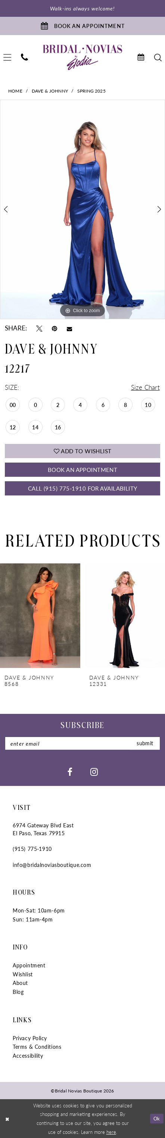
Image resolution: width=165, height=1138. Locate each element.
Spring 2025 (91, 91)
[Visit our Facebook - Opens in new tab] (69, 771)
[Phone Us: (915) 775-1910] (24, 57)
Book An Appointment (82, 470)
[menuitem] (24, 57)
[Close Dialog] (6, 1118)
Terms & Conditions (37, 1046)
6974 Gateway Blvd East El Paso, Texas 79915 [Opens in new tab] (43, 829)
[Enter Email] (82, 743)
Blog (18, 991)
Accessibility (28, 1055)
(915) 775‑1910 (32, 848)
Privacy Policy (30, 1038)
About (20, 982)
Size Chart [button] (145, 387)
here (111, 1131)
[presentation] (40, 615)
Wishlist (22, 974)
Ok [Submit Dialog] (156, 1118)
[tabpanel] (82, 209)
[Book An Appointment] (82, 26)
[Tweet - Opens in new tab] (39, 328)
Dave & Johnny (50, 91)
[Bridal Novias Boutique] (82, 57)
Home (15, 91)
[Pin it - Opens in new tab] (54, 328)
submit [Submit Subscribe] (145, 743)
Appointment (29, 965)
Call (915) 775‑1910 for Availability (82, 488)
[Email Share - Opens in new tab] (69, 328)
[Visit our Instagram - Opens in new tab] (94, 771)
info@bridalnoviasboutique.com (52, 864)
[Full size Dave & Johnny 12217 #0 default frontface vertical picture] (82, 209)
